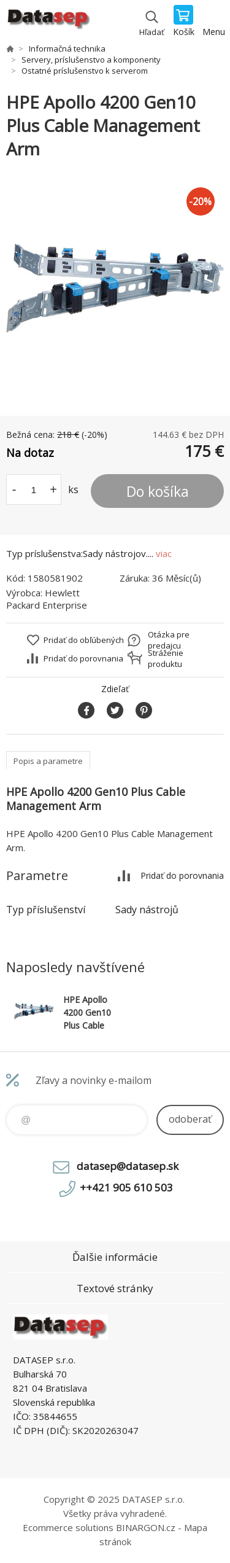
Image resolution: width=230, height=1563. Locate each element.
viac (164, 553)
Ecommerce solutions (68, 1527)
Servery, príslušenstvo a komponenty (91, 59)
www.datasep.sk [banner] (48, 21)
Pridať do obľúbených (84, 639)
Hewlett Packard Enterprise (46, 599)
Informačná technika (67, 48)
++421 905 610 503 (126, 1187)
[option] (115, 288)
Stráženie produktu (165, 658)
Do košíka (157, 491)
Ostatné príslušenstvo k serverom (84, 70)
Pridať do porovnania (83, 658)
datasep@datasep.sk (127, 1166)
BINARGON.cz (145, 1527)
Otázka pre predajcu (169, 640)
